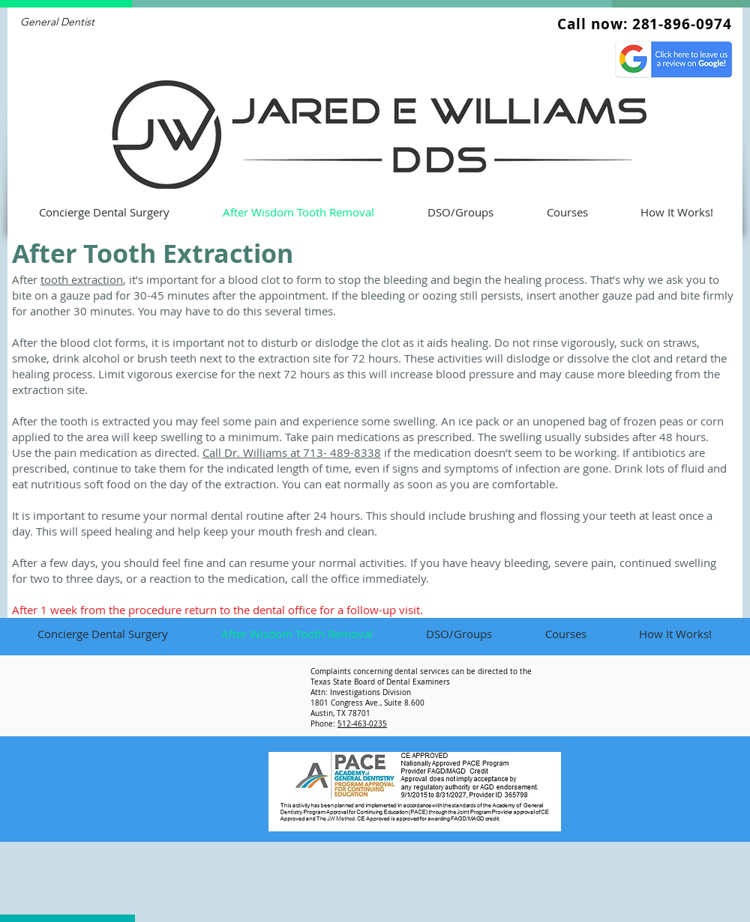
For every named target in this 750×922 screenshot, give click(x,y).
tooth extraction (81, 279)
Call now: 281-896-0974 (644, 24)
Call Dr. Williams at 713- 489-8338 (291, 452)
